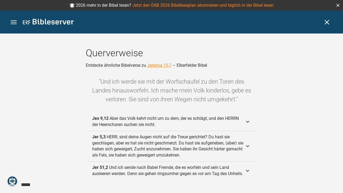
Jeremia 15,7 (159, 65)
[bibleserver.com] (48, 22)
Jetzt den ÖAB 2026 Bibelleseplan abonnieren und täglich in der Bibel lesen (203, 5)
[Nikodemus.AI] (12, 181)
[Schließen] (327, 22)
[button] (338, 5)
